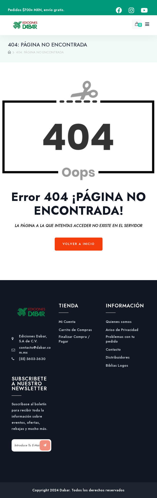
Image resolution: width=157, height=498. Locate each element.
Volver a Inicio (79, 244)
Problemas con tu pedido (120, 339)
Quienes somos (119, 321)
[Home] (9, 52)
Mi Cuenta (67, 321)
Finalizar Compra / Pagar (74, 339)
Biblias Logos (117, 365)
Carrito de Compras (75, 330)
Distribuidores (118, 357)
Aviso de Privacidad (122, 330)
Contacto (113, 349)
